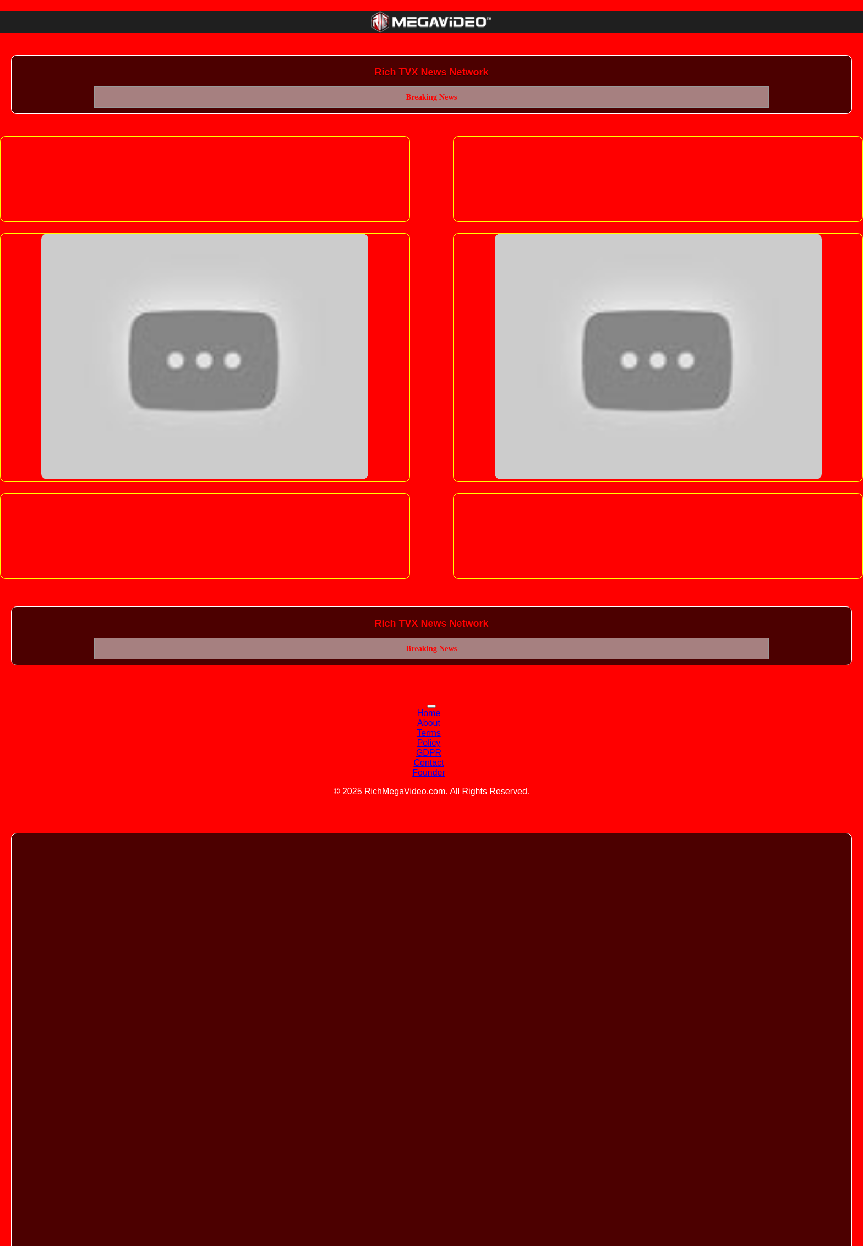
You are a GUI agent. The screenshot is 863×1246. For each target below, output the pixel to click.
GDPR (428, 752)
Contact (428, 762)
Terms (429, 733)
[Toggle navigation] (431, 706)
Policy (429, 742)
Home (429, 713)
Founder (428, 772)
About (428, 723)
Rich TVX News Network (431, 72)
